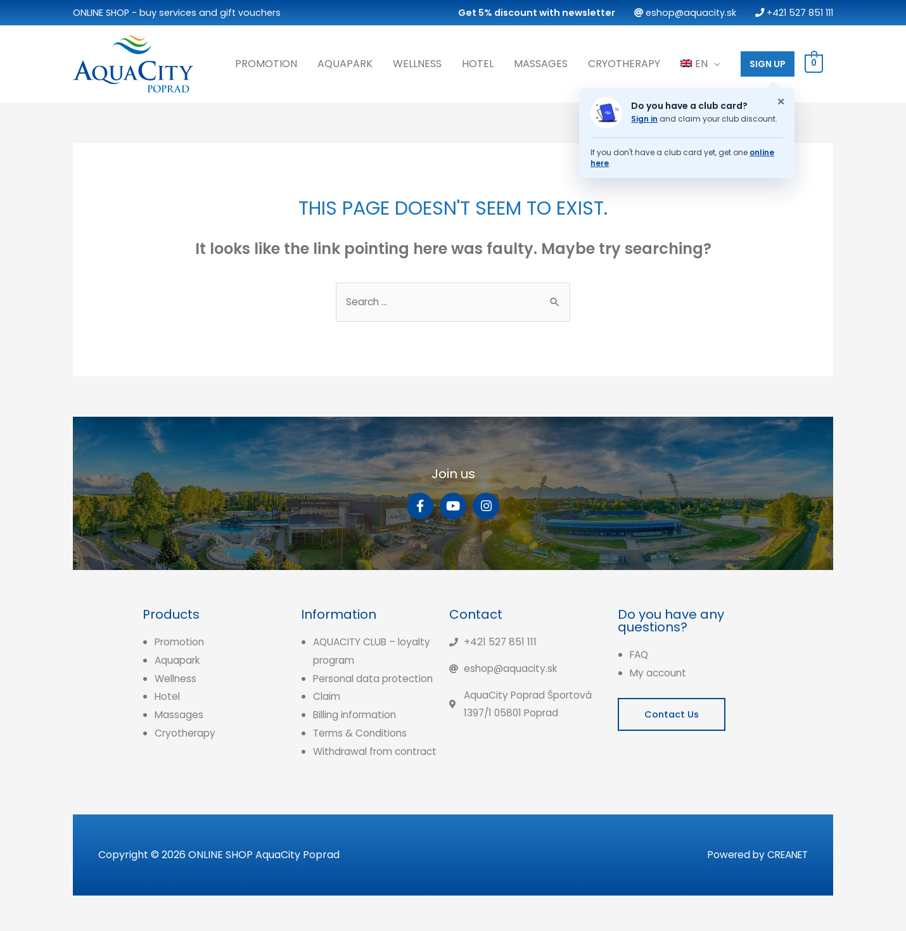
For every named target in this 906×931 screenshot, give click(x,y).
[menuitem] (700, 62)
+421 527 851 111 (794, 12)
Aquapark (345, 62)
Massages (541, 62)
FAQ (640, 653)
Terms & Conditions (362, 750)
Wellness (417, 62)
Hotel (478, 62)
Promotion (266, 62)
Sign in (644, 117)
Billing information (357, 732)
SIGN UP (768, 62)
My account (659, 671)
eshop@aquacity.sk (685, 12)
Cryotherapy (624, 62)
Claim (327, 713)
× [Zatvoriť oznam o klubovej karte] (781, 100)
